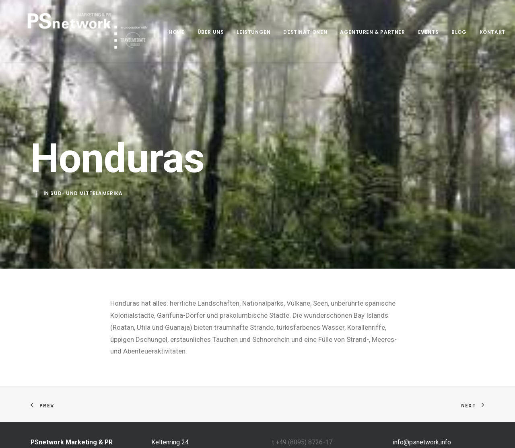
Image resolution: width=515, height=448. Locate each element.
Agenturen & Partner (361, 32)
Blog (447, 32)
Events (417, 32)
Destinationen (294, 32)
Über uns (199, 32)
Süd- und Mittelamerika (86, 192)
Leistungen (242, 32)
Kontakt (481, 32)
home (165, 32)
